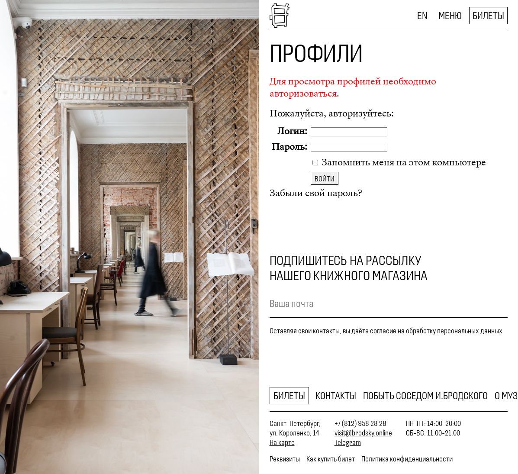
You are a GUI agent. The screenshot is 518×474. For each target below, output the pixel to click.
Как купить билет (330, 459)
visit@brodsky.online (363, 433)
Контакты (335, 396)
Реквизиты (285, 459)
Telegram (348, 442)
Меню (450, 16)
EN (422, 16)
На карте (282, 442)
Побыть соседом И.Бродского (425, 396)
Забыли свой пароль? (316, 193)
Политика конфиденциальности (407, 459)
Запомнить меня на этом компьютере (402, 162)
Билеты (488, 16)
